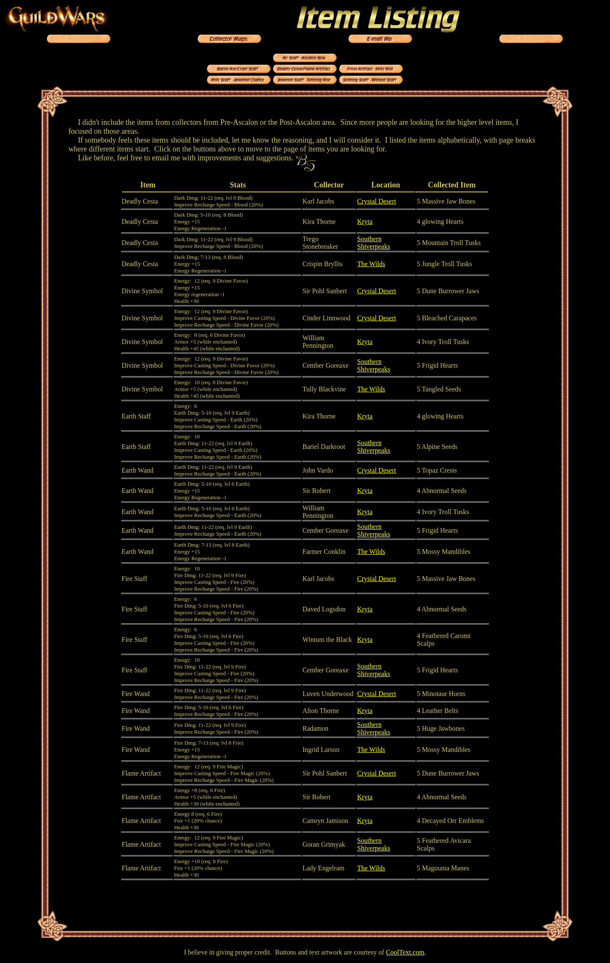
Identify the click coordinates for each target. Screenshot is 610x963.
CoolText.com (405, 952)
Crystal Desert (376, 201)
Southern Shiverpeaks (373, 242)
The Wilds (371, 263)
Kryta (364, 221)
